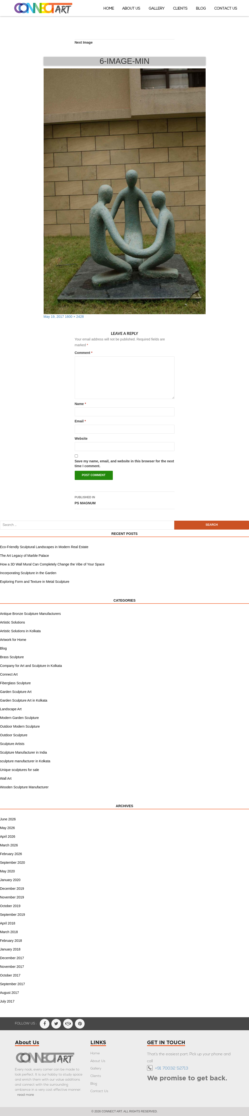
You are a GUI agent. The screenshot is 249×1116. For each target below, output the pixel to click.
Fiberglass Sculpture (15, 683)
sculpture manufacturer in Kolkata (25, 761)
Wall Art (6, 778)
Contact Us (225, 9)
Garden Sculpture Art (16, 692)
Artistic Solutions (12, 622)
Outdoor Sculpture (13, 735)
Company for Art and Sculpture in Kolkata (31, 666)
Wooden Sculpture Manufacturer (24, 787)
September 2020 (12, 862)
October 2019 (10, 906)
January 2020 (10, 880)
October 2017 (10, 975)
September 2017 (12, 984)
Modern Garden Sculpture (19, 718)
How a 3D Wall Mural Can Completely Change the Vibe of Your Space (52, 564)
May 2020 (7, 871)
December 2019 (12, 888)
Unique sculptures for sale (19, 770)
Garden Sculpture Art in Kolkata (23, 700)
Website (81, 438)
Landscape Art (11, 709)
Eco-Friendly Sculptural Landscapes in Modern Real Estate (44, 547)
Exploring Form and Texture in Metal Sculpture (34, 582)
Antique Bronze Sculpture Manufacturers (30, 614)
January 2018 (10, 949)
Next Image (84, 42)
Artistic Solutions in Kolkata (20, 631)
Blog (201, 9)
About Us (131, 9)
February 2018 (11, 941)
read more (25, 1095)
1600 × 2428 (74, 317)
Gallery (157, 9)
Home (108, 9)
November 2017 (12, 967)
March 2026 (9, 845)
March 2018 (9, 932)
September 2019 (12, 915)
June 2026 (8, 819)
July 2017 (7, 1001)
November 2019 (12, 897)
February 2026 (11, 854)
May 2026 (7, 828)
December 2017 (12, 958)
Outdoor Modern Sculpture (20, 726)
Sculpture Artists (12, 744)
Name (80, 404)
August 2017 (9, 993)
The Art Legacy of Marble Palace (24, 556)
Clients (180, 9)
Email (80, 421)
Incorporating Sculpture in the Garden (28, 573)
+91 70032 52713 (171, 1068)
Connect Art (9, 674)
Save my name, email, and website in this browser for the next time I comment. (124, 463)
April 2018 (7, 923)
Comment (84, 353)
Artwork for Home (13, 640)
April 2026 (7, 836)
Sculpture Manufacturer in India (23, 752)
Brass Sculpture (12, 657)
